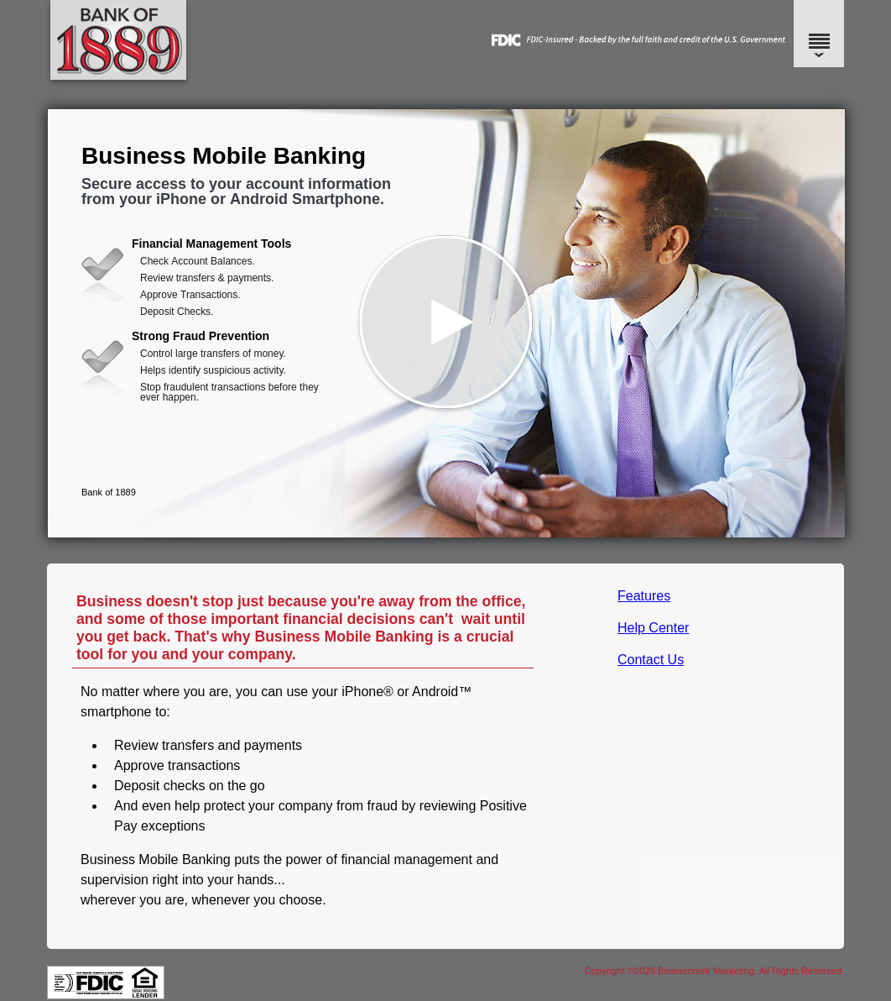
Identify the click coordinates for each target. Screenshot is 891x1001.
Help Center (653, 628)
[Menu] (819, 33)
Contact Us (650, 659)
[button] (446, 323)
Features (643, 596)
